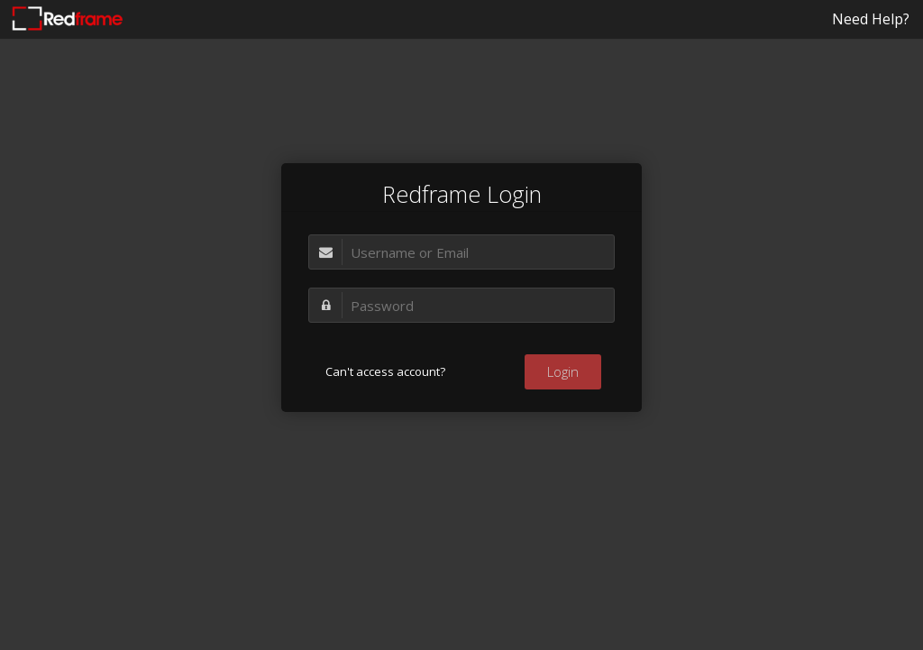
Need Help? (870, 19)
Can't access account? (385, 371)
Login (563, 371)
